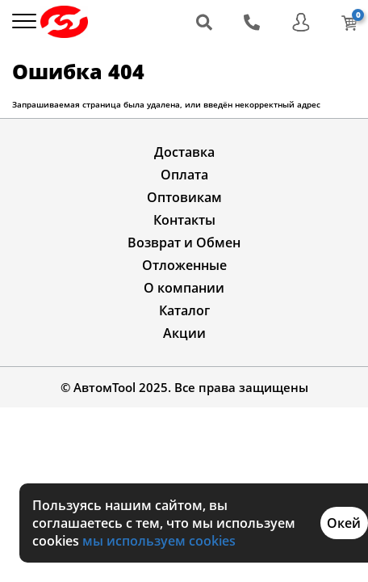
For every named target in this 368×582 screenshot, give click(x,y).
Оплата (184, 174)
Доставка (184, 152)
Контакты (184, 220)
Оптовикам (184, 197)
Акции (184, 333)
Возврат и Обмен (184, 242)
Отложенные (184, 265)
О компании (184, 288)
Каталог (184, 310)
